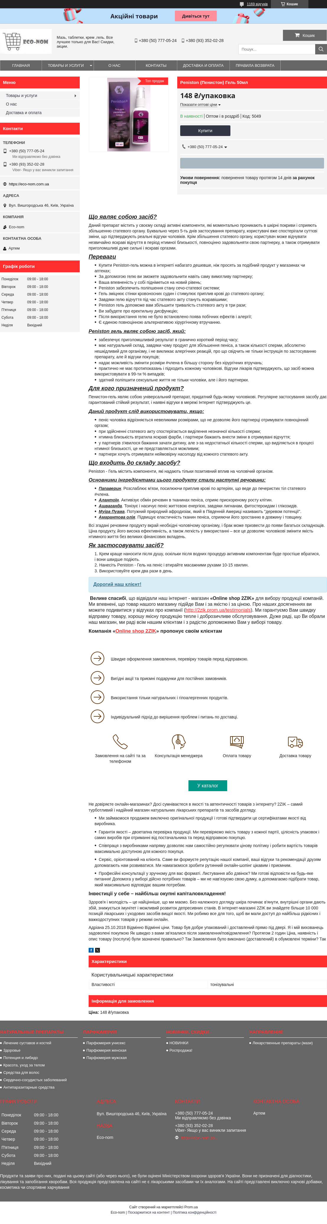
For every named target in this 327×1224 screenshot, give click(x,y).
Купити (205, 130)
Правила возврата (255, 65)
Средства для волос (21, 1072)
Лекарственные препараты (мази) (283, 1043)
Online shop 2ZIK (135, 631)
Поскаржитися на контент (149, 1212)
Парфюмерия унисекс (105, 1043)
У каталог (207, 785)
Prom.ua (191, 1207)
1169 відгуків (257, 4)
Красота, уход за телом (24, 1065)
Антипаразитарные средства (28, 1087)
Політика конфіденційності (195, 1212)
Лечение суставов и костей (27, 1043)
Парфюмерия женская (106, 1050)
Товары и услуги (66, 65)
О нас (114, 65)
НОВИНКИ (179, 1043)
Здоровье (11, 1050)
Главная (21, 65)
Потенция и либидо (20, 1057)
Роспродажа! (181, 1050)
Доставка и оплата (203, 65)
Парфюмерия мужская (106, 1057)
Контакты (156, 65)
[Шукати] (321, 49)
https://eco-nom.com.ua (29, 184)
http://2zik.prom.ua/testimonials (218, 610)
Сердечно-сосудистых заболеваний (35, 1080)
